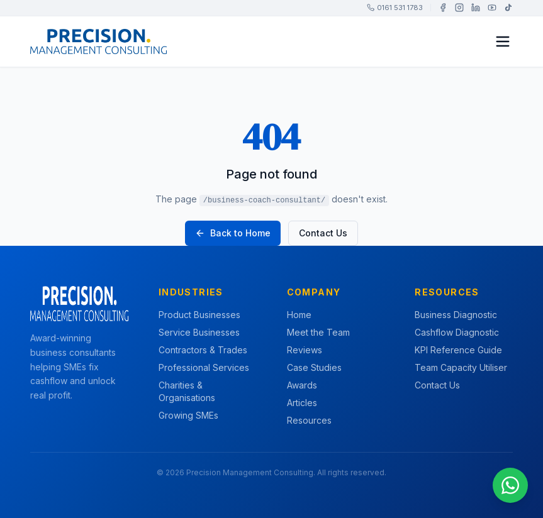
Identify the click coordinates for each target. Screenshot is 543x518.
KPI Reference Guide (458, 349)
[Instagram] (459, 7)
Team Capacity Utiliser (461, 367)
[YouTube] (492, 7)
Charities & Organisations (187, 391)
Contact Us (323, 233)
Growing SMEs (188, 415)
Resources (309, 420)
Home (299, 314)
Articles (302, 402)
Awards (302, 385)
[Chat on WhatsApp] (510, 485)
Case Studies (314, 367)
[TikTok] (508, 7)
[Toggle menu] (503, 41)
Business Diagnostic (456, 314)
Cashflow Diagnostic (457, 332)
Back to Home (233, 233)
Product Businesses (199, 314)
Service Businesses (199, 332)
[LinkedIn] (475, 7)
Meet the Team (318, 332)
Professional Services (204, 367)
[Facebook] (443, 7)
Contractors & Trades (203, 349)
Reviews (304, 349)
